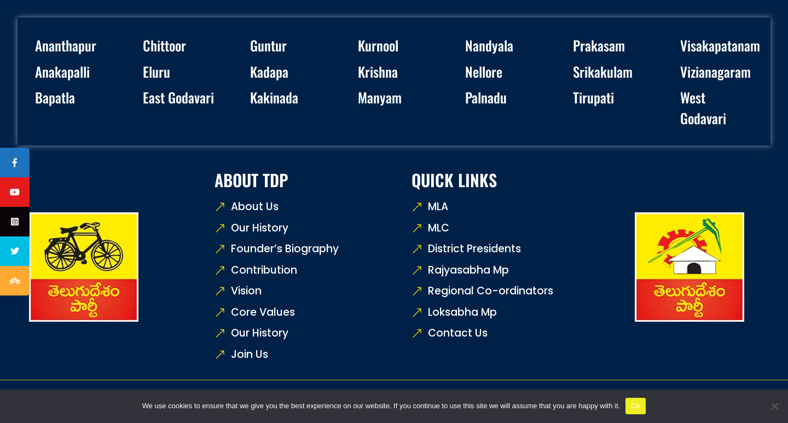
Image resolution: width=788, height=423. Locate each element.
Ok (635, 406)
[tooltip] (15, 162)
